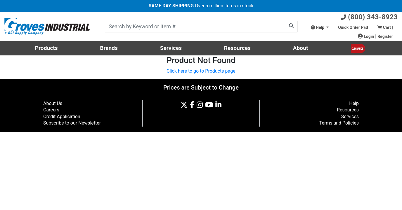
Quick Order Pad (353, 27)
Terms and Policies (339, 123)
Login (366, 36)
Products (46, 48)
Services (171, 48)
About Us (52, 103)
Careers (51, 110)
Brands (109, 48)
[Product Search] (201, 26)
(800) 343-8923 (369, 17)
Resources (237, 48)
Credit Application (61, 116)
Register (385, 36)
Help (318, 27)
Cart (385, 27)
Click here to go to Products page (201, 71)
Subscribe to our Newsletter (72, 123)
